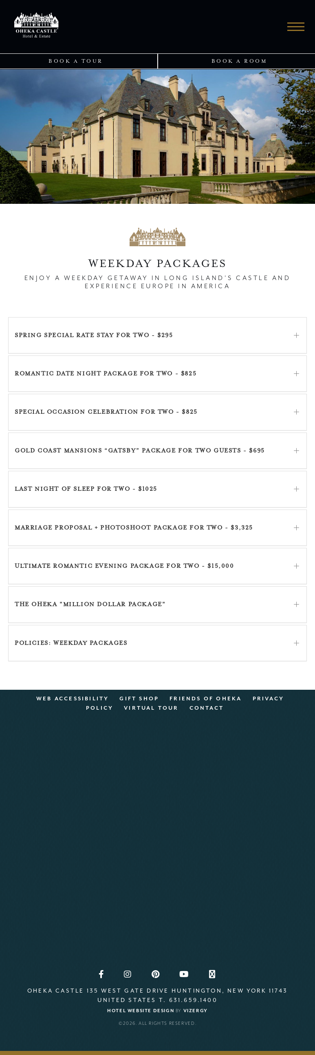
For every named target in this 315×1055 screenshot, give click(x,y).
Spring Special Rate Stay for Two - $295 (94, 335)
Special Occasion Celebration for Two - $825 (106, 411)
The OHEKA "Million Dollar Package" (90, 604)
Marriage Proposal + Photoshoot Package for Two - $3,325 (134, 527)
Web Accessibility (72, 698)
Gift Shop (139, 698)
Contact (206, 707)
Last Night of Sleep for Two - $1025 (86, 489)
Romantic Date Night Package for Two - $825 (105, 373)
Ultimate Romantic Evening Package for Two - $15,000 (124, 566)
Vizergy (195, 1011)
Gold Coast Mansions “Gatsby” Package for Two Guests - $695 (140, 450)
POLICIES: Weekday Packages (71, 643)
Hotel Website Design (140, 1011)
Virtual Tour (151, 707)
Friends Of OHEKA (206, 698)
